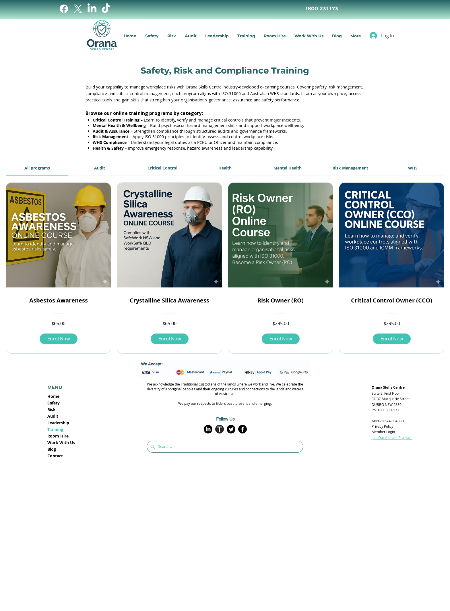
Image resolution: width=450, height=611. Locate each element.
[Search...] (224, 446)
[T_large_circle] (219, 429)
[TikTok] (106, 8)
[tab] (37, 168)
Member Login (383, 431)
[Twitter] (231, 429)
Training (55, 429)
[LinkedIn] (92, 8)
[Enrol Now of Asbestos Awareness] (58, 339)
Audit (52, 416)
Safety (53, 403)
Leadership (58, 422)
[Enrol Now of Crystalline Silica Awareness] (170, 339)
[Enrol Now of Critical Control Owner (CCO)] (392, 339)
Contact (55, 455)
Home (53, 396)
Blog (51, 449)
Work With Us (61, 442)
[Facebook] (63, 8)
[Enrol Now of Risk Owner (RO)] (281, 339)
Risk (51, 409)
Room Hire (58, 436)
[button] (172, 35)
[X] (78, 8)
